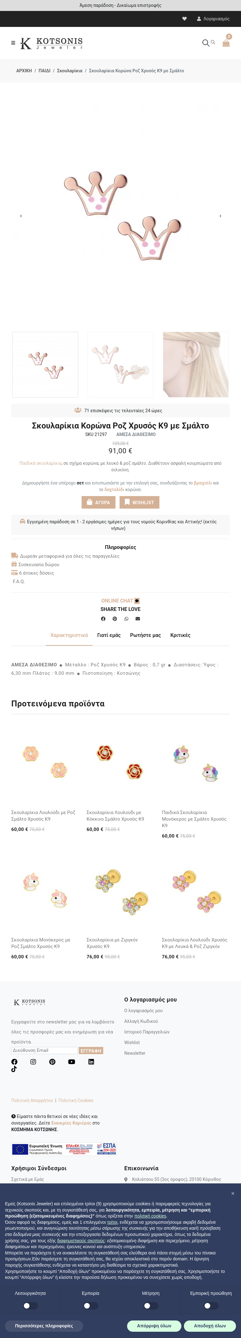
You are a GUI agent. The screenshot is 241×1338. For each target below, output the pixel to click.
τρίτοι (112, 1222)
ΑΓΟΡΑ (98, 502)
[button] (233, 1193)
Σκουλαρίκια (69, 70)
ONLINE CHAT (120, 601)
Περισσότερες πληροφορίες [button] (44, 1325)
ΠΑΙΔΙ (45, 70)
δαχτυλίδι (114, 489)
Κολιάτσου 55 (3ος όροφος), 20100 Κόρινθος (176, 1179)
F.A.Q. (19, 581)
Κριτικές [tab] (180, 635)
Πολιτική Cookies (75, 1100)
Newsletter (134, 1053)
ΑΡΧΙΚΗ (24, 70)
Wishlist (132, 1042)
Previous (21, 216)
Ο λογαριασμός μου (143, 1010)
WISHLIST (139, 502)
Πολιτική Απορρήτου (32, 1100)
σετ (80, 482)
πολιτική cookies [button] (150, 1215)
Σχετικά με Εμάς (27, 1179)
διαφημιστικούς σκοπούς (81, 1240)
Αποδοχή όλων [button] (210, 1325)
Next (220, 216)
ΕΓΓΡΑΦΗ (91, 1050)
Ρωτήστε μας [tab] (145, 635)
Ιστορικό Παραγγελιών (147, 1031)
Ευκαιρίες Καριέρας (71, 1122)
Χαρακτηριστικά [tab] (69, 635)
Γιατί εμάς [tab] (109, 635)
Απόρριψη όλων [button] (154, 1325)
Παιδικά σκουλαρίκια (40, 463)
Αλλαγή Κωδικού (141, 1021)
